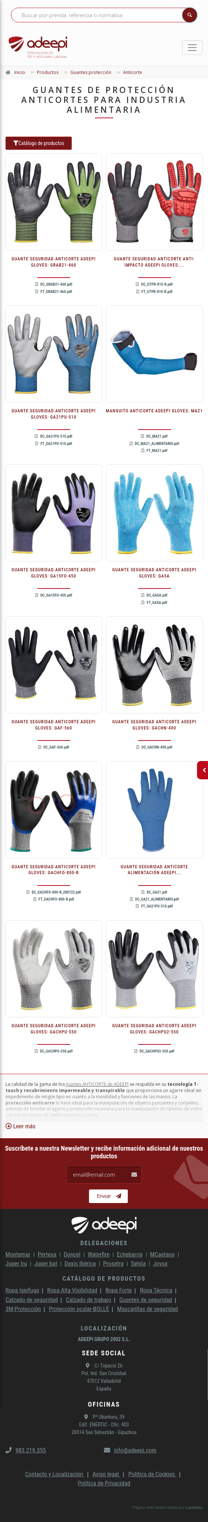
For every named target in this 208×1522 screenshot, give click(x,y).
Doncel (72, 1254)
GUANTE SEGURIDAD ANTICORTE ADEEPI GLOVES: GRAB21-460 (54, 262)
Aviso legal (106, 1474)
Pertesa (47, 1254)
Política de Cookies (152, 1474)
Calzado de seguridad (31, 1299)
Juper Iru (16, 1263)
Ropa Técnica (156, 1290)
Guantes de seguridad (145, 1299)
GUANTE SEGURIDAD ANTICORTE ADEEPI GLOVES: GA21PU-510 (54, 414)
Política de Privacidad (104, 1483)
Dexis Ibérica (80, 1263)
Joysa (160, 1263)
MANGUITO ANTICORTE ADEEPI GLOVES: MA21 (154, 410)
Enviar (109, 1196)
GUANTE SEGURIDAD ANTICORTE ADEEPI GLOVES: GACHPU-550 (54, 1029)
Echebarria (129, 1254)
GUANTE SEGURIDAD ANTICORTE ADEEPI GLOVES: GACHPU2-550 (154, 1029)
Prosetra (113, 1263)
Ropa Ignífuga (22, 1290)
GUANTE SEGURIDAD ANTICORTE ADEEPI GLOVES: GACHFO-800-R (54, 870)
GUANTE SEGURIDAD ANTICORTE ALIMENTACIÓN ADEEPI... (154, 870)
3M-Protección (23, 1309)
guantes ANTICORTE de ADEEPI (97, 1084)
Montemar (17, 1254)
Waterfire (99, 1254)
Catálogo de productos (38, 143)
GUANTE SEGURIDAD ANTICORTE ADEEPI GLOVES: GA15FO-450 (54, 573)
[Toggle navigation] (192, 47)
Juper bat (45, 1263)
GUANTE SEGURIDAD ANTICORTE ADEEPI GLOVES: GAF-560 (54, 725)
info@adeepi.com (130, 1450)
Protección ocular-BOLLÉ (79, 1309)
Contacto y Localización (54, 1474)
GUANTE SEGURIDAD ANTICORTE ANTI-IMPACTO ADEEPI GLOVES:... (154, 262)
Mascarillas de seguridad (147, 1309)
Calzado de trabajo (88, 1299)
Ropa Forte (118, 1290)
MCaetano (162, 1254)
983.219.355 (25, 1450)
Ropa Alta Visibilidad (72, 1290)
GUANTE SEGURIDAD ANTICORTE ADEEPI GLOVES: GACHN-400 (154, 725)
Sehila (138, 1263)
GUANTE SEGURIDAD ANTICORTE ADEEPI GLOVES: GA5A (154, 573)
